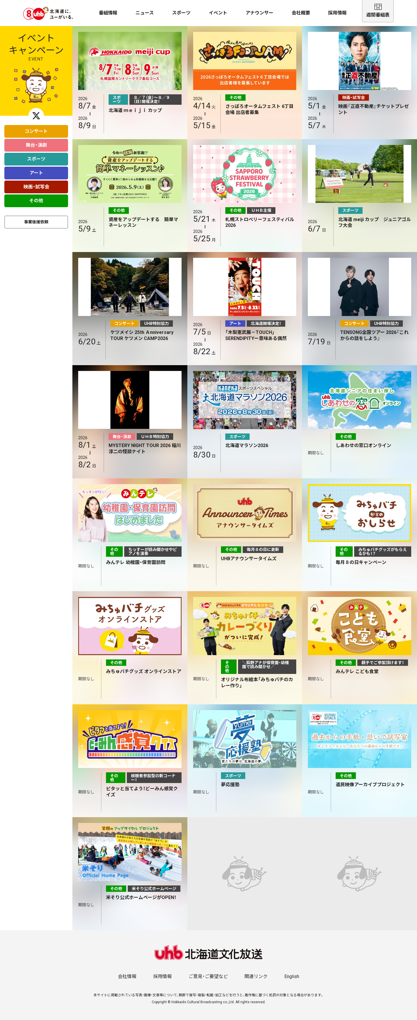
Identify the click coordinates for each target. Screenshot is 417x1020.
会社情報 (127, 976)
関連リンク (256, 976)
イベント (218, 13)
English (291, 976)
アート (36, 173)
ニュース (145, 13)
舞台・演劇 (36, 145)
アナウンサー (259, 13)
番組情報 (108, 13)
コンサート (36, 131)
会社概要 (301, 13)
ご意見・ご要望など (208, 976)
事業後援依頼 (36, 222)
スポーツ (181, 13)
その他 (36, 200)
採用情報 (337, 13)
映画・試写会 (36, 187)
